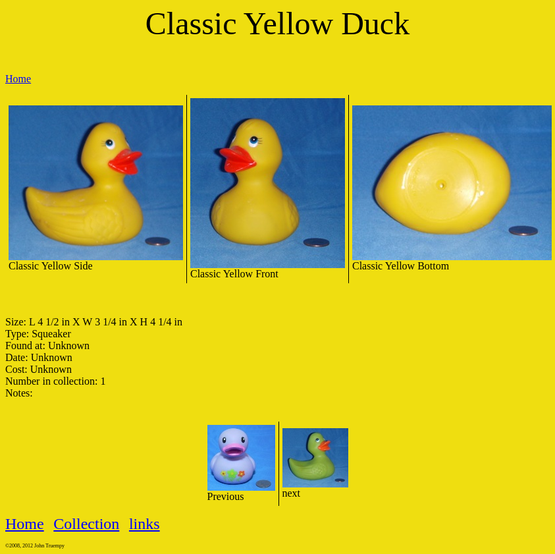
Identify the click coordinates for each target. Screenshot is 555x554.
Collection (86, 523)
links (144, 523)
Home (18, 78)
